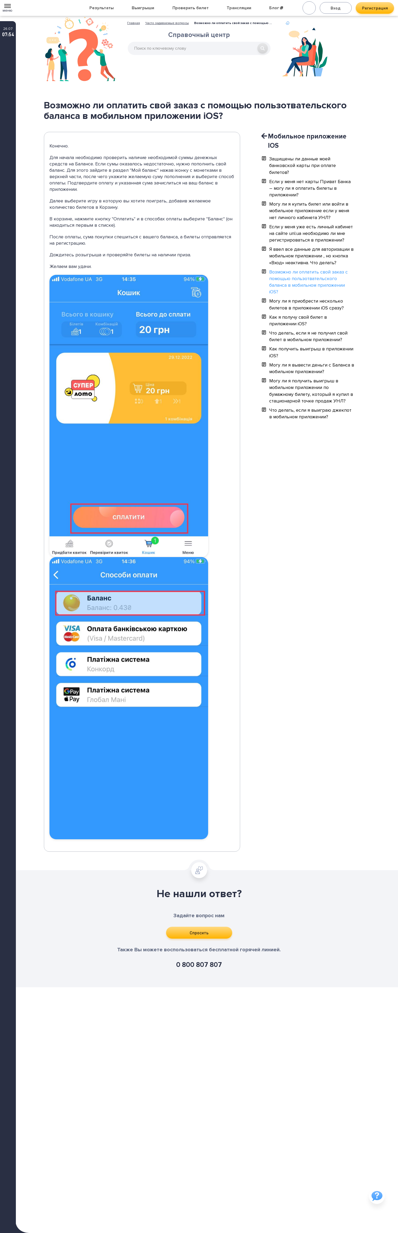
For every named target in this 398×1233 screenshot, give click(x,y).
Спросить (199, 932)
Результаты (101, 8)
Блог (276, 8)
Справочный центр (199, 36)
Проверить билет (190, 8)
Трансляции (239, 8)
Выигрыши (143, 8)
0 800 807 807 (199, 965)
